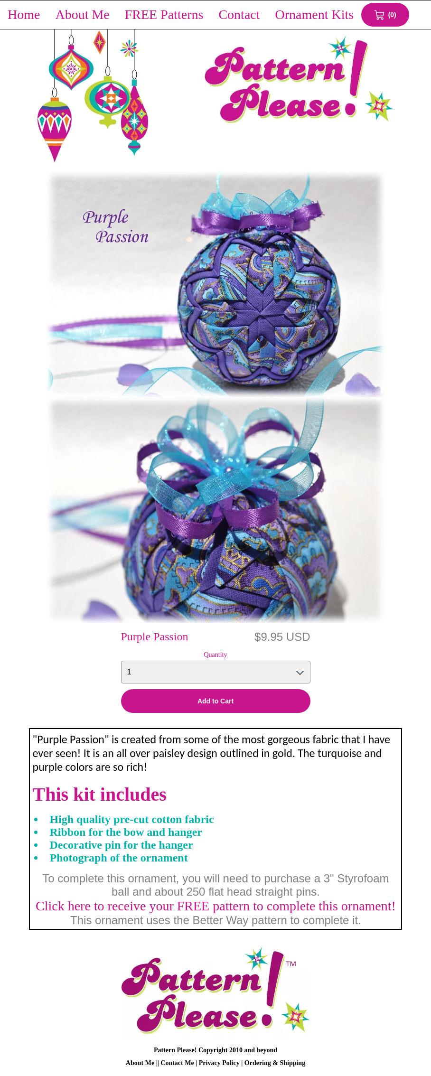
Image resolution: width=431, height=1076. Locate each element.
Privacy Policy (219, 1063)
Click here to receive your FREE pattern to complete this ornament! (216, 905)
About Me (82, 14)
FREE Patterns (164, 14)
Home (24, 14)
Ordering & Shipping (274, 1063)
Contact (239, 14)
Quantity (215, 654)
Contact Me (177, 1063)
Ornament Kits (314, 14)
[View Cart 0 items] (385, 15)
